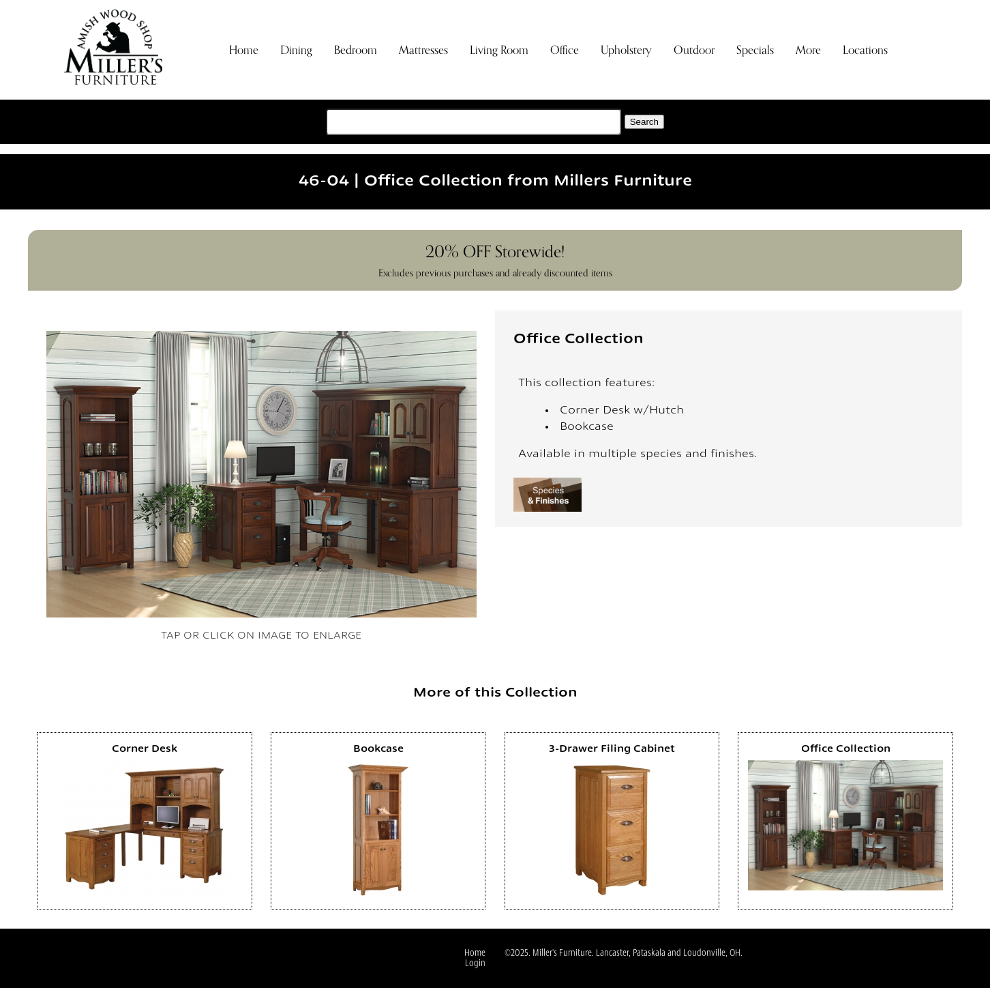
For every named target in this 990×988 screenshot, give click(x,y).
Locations (865, 50)
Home (243, 50)
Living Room (499, 50)
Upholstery (626, 50)
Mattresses (423, 50)
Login (475, 964)
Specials (755, 50)
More (808, 50)
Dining (296, 50)
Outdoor (694, 50)
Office (564, 50)
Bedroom (355, 50)
